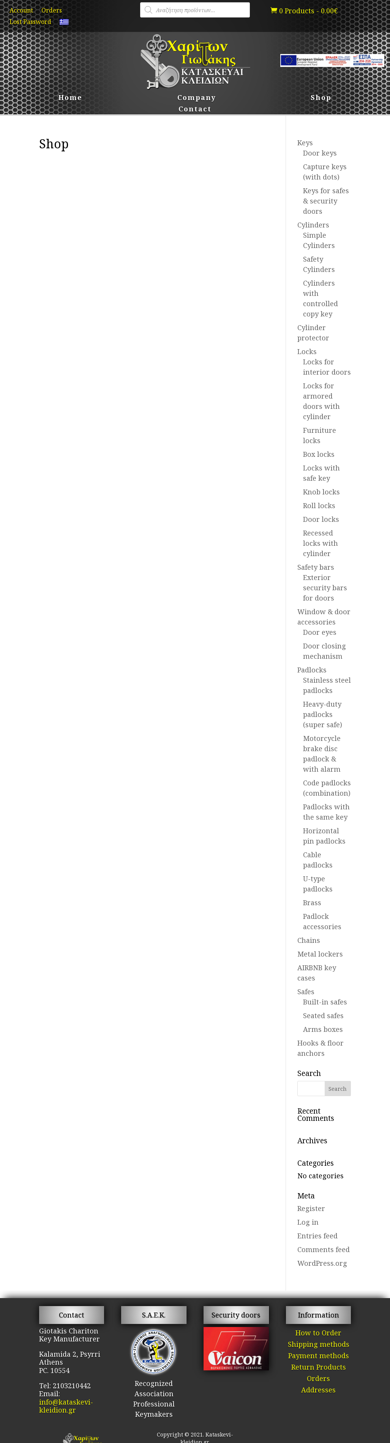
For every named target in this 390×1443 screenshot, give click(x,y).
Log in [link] (308, 1222)
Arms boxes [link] (323, 1029)
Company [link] (196, 98)
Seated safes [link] (323, 1015)
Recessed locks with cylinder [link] (320, 543)
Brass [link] (312, 902)
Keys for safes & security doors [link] (326, 201)
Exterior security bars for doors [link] (325, 587)
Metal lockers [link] (320, 953)
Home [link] (70, 98)
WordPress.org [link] (322, 1263)
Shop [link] (321, 98)
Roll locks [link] (319, 505)
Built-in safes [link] (325, 1001)
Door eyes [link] (319, 632)
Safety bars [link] (315, 567)
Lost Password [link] (30, 22)
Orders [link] (51, 11)
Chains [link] (308, 940)
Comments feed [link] (323, 1249)
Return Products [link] (318, 1367)
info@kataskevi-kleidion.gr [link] (66, 1406)
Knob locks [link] (321, 491)
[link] (64, 23)
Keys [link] (305, 142)
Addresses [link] (318, 1390)
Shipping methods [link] (318, 1345)
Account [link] (21, 11)
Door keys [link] (320, 152)
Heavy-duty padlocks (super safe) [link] (322, 714)
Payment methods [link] (318, 1356)
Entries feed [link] (317, 1235)
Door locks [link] (321, 519)
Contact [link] (195, 109)
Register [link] (311, 1208)
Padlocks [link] (312, 669)
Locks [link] (307, 351)
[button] (338, 1088)
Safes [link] (305, 991)
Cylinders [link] (313, 224)
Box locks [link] (319, 454)
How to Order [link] (318, 1333)
